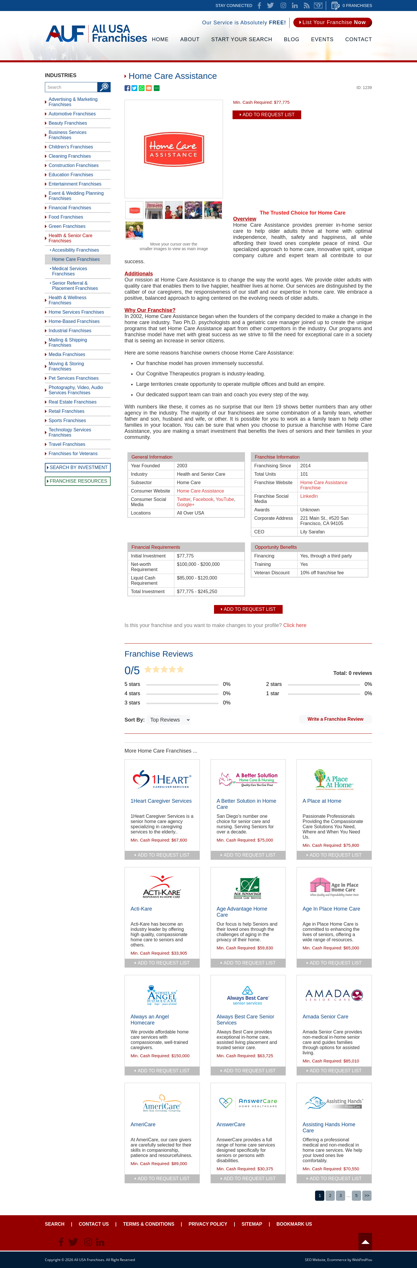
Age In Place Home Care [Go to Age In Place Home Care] (331, 909)
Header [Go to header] (365, 1242)
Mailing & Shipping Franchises (68, 342)
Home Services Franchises (76, 312)
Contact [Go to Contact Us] (358, 39)
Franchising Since (272, 465)
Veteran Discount (272, 572)
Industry (139, 474)
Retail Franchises (67, 411)
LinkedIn (309, 496)
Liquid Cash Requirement (144, 580)
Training (262, 564)
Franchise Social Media (271, 499)
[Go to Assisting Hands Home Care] (334, 1103)
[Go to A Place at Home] (334, 779)
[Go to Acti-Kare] (162, 887)
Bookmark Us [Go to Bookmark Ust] (294, 1224)
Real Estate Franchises (72, 401)
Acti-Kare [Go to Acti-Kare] (141, 909)
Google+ (186, 504)
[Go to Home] (96, 42)
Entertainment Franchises (75, 183)
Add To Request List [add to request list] (269, 114)
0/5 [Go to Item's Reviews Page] (132, 670)
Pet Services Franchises (74, 378)
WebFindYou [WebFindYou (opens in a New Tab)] (362, 1259)
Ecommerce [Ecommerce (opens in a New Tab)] (337, 1259)
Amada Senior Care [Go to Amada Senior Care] (325, 1017)
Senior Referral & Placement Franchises (75, 286)
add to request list (164, 855)
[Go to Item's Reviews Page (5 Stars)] (178, 684)
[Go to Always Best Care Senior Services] (248, 995)
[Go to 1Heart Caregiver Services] (162, 779)
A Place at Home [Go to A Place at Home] (322, 801)
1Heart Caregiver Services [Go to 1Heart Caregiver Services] (161, 801)
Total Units (265, 474)
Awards (262, 509)
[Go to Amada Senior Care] (334, 995)
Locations (141, 513)
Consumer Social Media (148, 502)
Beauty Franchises (68, 123)
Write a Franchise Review (335, 719)
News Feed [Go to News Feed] (306, 5)
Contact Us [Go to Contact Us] (94, 1224)
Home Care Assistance (200, 490)
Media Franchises (67, 354)
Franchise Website (273, 482)
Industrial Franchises (70, 330)
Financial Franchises (70, 207)
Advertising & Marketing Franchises (73, 102)
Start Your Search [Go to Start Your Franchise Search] (241, 39)
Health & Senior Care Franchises (70, 238)
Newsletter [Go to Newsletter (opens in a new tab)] (318, 5)
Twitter (183, 499)
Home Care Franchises (76, 259)
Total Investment (148, 591)
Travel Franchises (67, 444)
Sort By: (135, 720)
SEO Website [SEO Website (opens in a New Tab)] (315, 1259)
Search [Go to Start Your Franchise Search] (55, 1224)
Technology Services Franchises (70, 432)
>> (367, 1195)
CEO (259, 531)
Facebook (203, 499)
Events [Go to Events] (322, 39)
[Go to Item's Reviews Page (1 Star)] (319, 694)
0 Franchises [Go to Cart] (357, 5)
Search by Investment (79, 467)
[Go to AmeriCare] (162, 1103)
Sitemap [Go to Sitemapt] (252, 1224)
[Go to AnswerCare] (248, 1103)
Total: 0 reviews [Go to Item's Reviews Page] (352, 673)
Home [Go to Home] (160, 39)
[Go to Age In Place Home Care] (334, 887)
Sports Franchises (67, 420)
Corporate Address (273, 518)
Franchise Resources (78, 481)
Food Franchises (66, 217)
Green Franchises (67, 226)
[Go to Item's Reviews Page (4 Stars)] (178, 694)
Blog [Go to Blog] (291, 39)
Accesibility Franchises (75, 250)
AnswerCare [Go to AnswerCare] (231, 1124)
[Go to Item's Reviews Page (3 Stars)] (178, 703)
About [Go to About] (190, 39)
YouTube (225, 499)
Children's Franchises (71, 146)
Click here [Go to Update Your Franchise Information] (294, 625)
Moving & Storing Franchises (66, 366)
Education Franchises (71, 174)
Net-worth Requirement (144, 567)
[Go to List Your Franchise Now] (332, 22)
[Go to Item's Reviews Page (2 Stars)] (319, 684)
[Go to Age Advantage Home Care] (248, 887)
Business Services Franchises (68, 135)
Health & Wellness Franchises (67, 300)
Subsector (141, 482)
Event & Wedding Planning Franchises (76, 196)
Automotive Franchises (72, 113)
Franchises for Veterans (73, 453)
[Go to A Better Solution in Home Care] (248, 779)
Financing (264, 555)
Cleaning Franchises (70, 156)
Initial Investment (148, 555)
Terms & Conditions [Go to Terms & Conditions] (148, 1224)
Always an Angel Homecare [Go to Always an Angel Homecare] (150, 1020)
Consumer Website (150, 490)
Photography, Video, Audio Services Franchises (76, 390)
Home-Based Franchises (74, 321)
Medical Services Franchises (69, 271)
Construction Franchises (74, 165)
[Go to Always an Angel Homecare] (162, 995)
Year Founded (145, 465)
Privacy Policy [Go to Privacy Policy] (208, 1224)
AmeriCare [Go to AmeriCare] (143, 1124)
